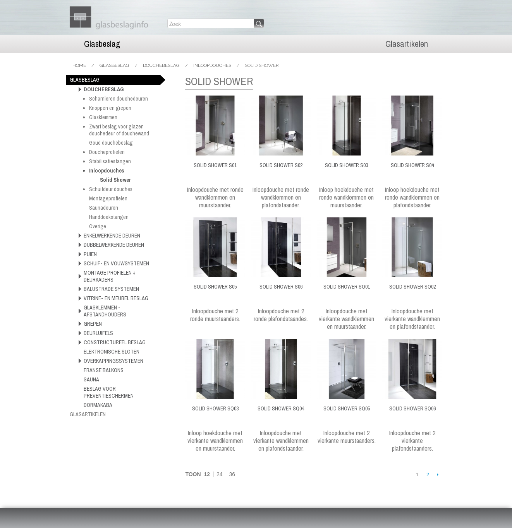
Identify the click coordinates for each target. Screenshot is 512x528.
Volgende (437, 474)
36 (232, 474)
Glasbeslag (102, 44)
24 (219, 474)
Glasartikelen (406, 44)
